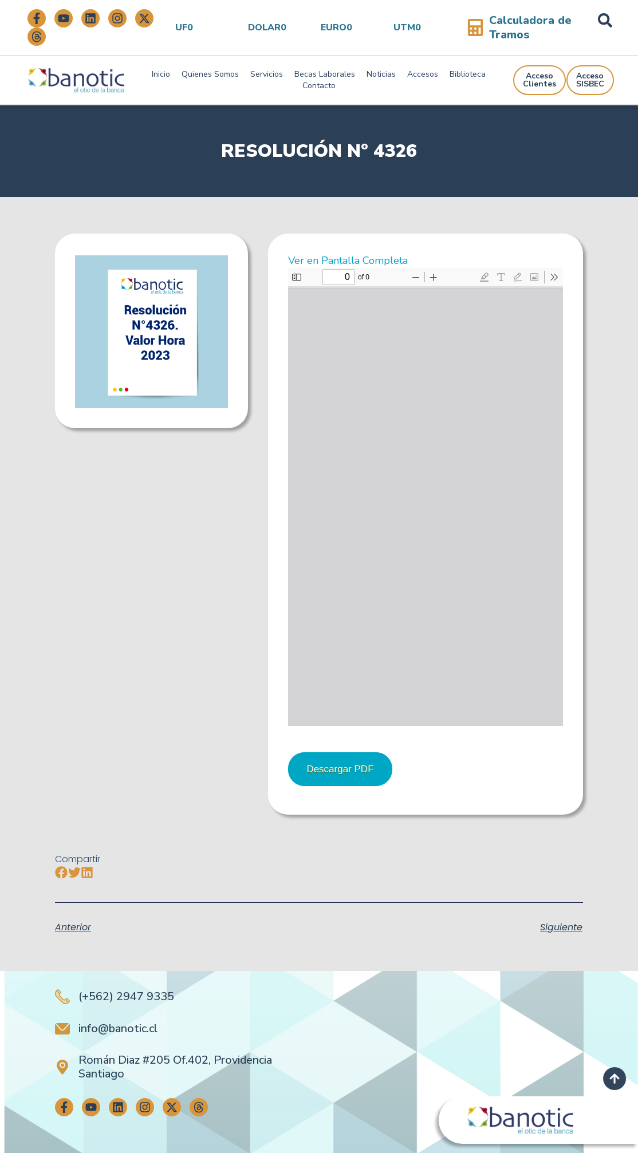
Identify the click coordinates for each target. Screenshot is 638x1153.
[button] (61, 872)
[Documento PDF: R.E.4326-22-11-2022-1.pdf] (425, 497)
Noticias (381, 74)
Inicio (161, 74)
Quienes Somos (210, 74)
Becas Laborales (324, 74)
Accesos (422, 74)
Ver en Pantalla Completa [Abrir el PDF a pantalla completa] (348, 260)
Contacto (319, 85)
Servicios (266, 74)
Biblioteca (468, 74)
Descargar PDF (339, 769)
